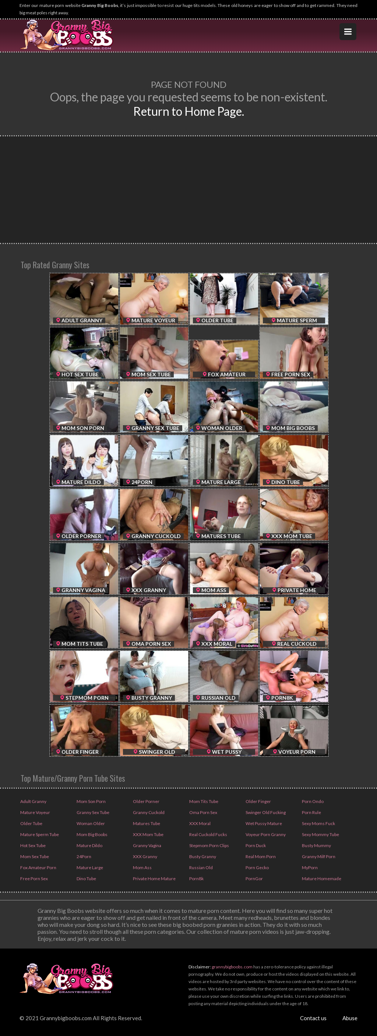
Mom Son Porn (91, 801)
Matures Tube (146, 823)
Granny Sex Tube (92, 812)
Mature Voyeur (35, 812)
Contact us (313, 1018)
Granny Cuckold (148, 812)
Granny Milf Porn (318, 856)
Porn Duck (255, 845)
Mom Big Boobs (92, 834)
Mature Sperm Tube (39, 834)
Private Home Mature (154, 878)
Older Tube (31, 823)
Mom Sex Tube (34, 856)
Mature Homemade (321, 878)
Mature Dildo (89, 845)
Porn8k (196, 878)
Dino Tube (86, 878)
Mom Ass (142, 867)
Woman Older (90, 823)
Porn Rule (311, 812)
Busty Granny (202, 856)
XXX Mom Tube (147, 834)
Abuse (349, 1018)
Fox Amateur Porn (38, 867)
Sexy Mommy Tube (320, 834)
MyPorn (309, 867)
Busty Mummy (316, 845)
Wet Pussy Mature (263, 823)
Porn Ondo (312, 801)
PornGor (254, 878)
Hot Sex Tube (33, 845)
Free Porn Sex (34, 878)
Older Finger (258, 801)
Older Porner (145, 801)
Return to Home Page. (188, 111)
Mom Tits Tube (203, 801)
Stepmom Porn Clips (208, 845)
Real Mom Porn (260, 856)
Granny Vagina (146, 845)
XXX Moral (199, 823)
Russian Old (200, 867)
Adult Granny (33, 801)
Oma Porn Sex (202, 812)
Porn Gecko (257, 867)
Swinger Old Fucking (265, 812)
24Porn (83, 856)
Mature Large (89, 867)
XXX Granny (144, 856)
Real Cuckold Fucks (207, 834)
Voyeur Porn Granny (265, 834)
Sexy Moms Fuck (318, 823)
